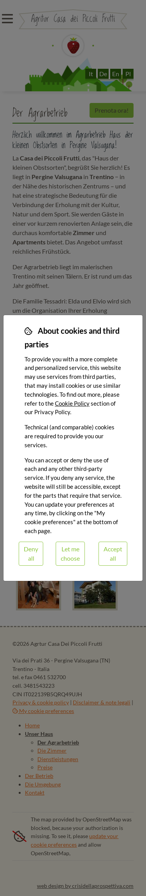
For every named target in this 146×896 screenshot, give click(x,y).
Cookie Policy (72, 403)
